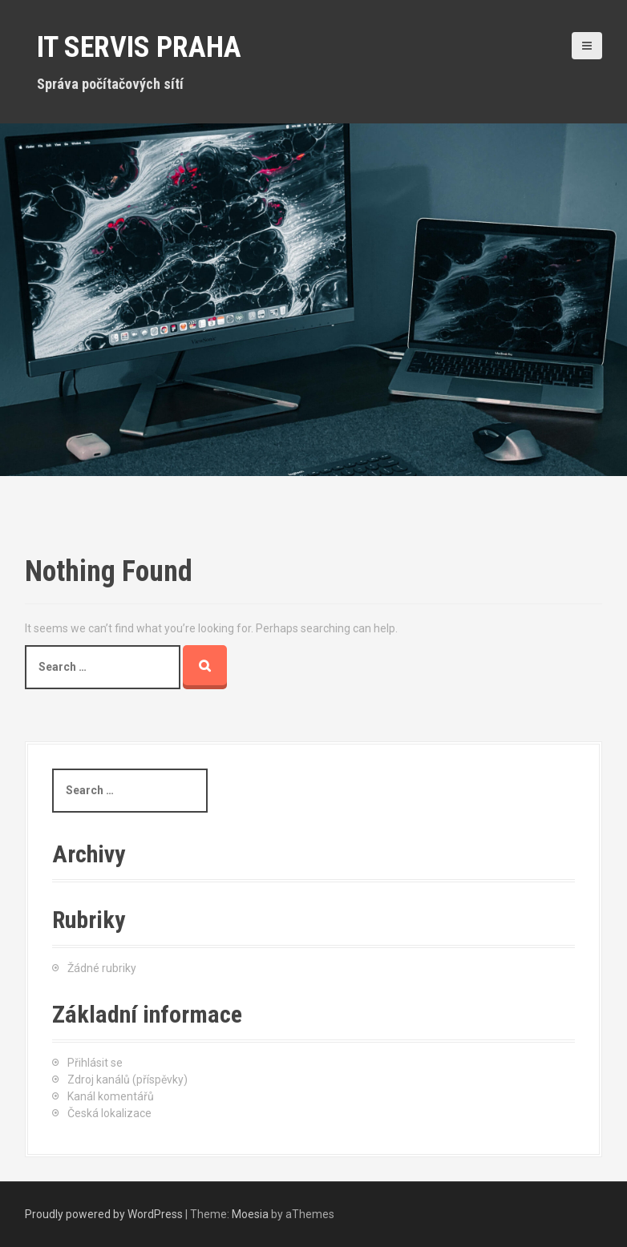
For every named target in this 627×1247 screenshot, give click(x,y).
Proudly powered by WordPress (104, 1214)
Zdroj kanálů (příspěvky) (127, 1079)
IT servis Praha (139, 47)
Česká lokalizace (109, 1113)
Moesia (250, 1214)
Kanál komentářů (110, 1096)
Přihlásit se (95, 1062)
